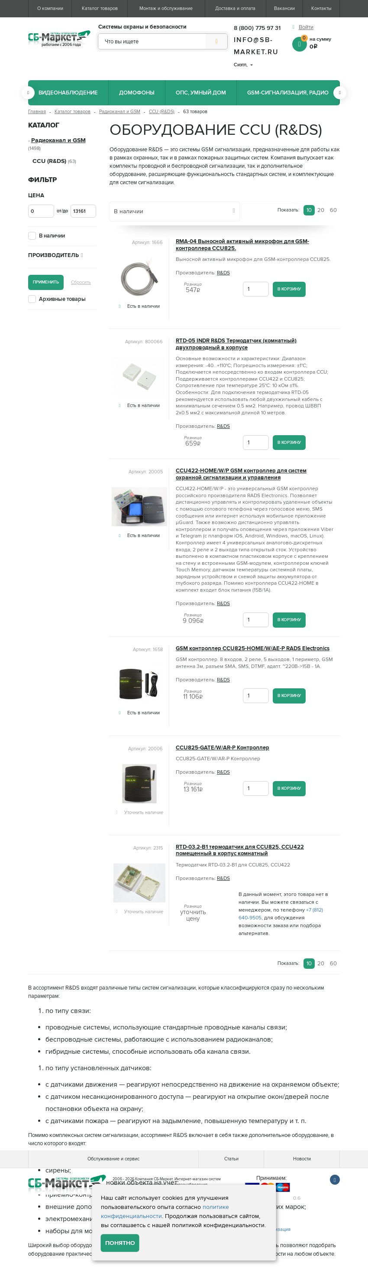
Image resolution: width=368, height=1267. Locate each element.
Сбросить (81, 282)
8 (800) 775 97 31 (257, 28)
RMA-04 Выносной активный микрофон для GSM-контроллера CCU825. (242, 244)
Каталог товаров (100, 8)
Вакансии (284, 8)
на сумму (320, 42)
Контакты (321, 8)
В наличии (52, 235)
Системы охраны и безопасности (142, 27)
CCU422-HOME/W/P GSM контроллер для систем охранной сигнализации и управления (241, 474)
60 (333, 210)
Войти (306, 27)
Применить (46, 282)
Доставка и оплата (235, 8)
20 (320, 210)
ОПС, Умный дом (201, 92)
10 (309, 210)
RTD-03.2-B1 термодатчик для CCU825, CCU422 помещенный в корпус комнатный (240, 850)
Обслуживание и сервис (113, 1159)
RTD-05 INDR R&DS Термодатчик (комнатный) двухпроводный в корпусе (236, 344)
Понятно (120, 1243)
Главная (37, 111)
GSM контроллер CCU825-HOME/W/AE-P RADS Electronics (252, 648)
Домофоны (137, 92)
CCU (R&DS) (161, 111)
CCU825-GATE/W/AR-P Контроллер (222, 748)
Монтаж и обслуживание (166, 8)
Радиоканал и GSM (119, 111)
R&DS (223, 273)
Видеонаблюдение (68, 92)
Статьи (231, 1159)
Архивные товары (62, 299)
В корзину (289, 289)
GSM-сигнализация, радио (288, 92)
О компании (50, 8)
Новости (302, 1159)
